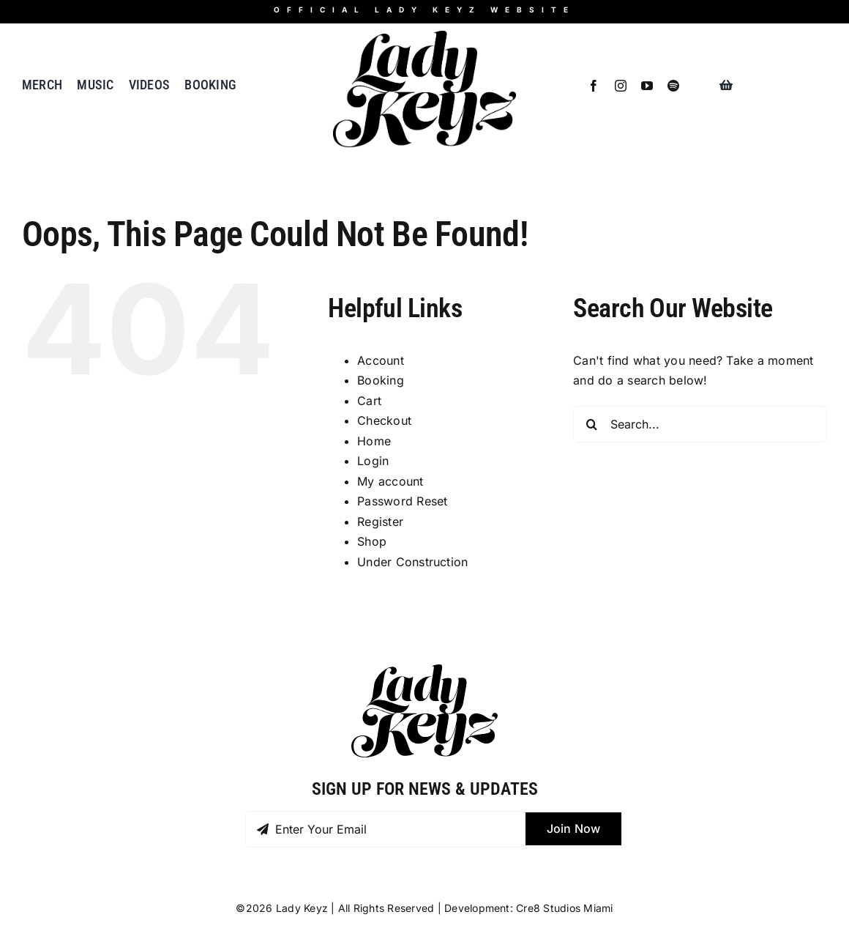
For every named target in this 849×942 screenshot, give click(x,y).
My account (390, 481)
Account (380, 360)
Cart (369, 400)
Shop (371, 541)
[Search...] (700, 424)
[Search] (591, 424)
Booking (380, 380)
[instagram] (621, 86)
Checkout (384, 420)
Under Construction (412, 562)
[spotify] (673, 86)
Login (373, 460)
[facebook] (593, 86)
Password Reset (402, 501)
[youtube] (647, 86)
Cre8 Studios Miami (564, 908)
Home (374, 441)
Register (380, 521)
